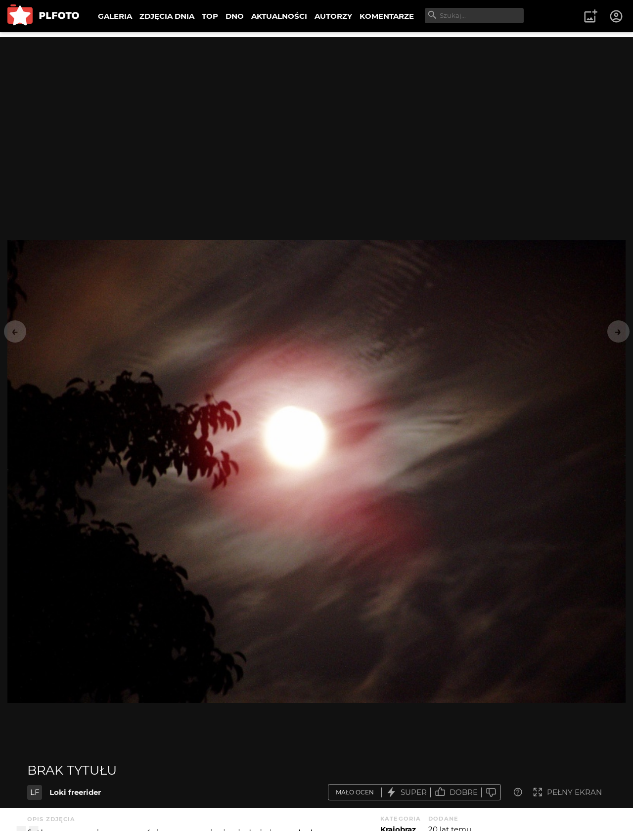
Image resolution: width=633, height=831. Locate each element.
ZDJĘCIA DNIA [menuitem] (166, 16)
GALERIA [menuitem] (115, 16)
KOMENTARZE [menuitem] (387, 16)
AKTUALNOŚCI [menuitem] (279, 16)
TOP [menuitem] (210, 16)
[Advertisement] (316, 106)
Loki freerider (75, 792)
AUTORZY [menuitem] (333, 16)
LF (35, 792)
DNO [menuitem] (235, 16)
